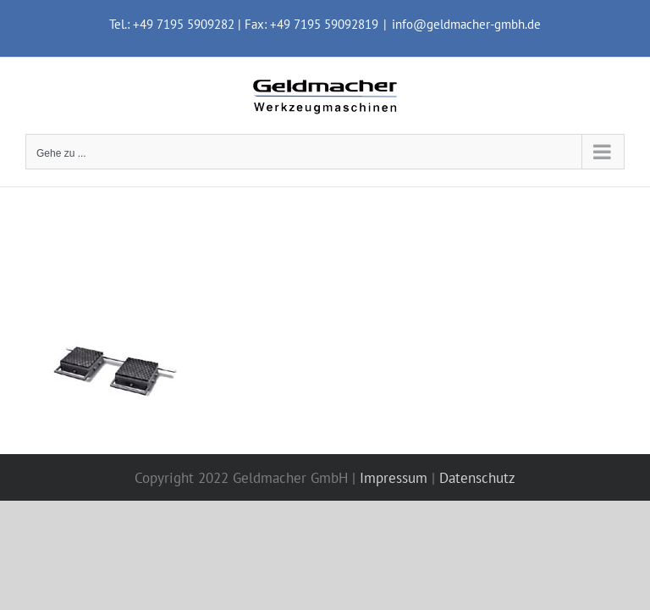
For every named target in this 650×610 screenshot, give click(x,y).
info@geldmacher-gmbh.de (466, 24)
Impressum (393, 478)
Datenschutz (477, 478)
